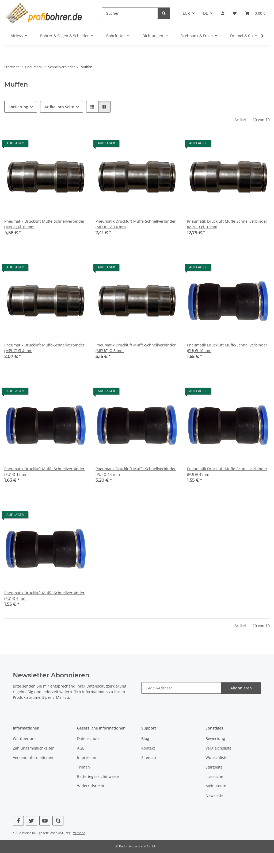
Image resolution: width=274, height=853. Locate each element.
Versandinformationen (33, 757)
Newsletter (215, 795)
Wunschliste (216, 757)
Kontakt (148, 748)
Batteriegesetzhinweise (98, 776)
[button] (223, 13)
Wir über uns (24, 738)
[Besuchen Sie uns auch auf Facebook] (18, 820)
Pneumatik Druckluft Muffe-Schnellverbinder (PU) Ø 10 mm (227, 347)
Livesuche (214, 776)
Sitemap (148, 757)
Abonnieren (241, 687)
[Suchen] (130, 13)
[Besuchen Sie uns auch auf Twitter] (31, 820)
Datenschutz (88, 738)
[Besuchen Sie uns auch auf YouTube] (44, 820)
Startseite (214, 767)
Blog (145, 738)
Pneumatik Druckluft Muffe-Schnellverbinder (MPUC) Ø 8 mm (136, 347)
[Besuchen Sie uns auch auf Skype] (57, 820)
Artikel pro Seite (59, 106)
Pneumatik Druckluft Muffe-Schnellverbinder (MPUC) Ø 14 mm (136, 224)
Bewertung (215, 738)
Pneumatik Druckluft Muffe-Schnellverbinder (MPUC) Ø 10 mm (44, 224)
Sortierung (18, 106)
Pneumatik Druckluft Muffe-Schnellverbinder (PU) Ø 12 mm (44, 471)
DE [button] (205, 13)
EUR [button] (186, 13)
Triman (83, 767)
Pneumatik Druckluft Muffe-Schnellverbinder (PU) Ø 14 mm (136, 471)
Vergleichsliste (218, 748)
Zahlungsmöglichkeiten (34, 748)
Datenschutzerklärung (106, 686)
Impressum (87, 757)
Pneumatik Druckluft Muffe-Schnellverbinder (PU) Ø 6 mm (44, 595)
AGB (81, 748)
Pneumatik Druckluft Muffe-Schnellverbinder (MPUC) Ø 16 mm (227, 224)
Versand (79, 833)
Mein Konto (216, 785)
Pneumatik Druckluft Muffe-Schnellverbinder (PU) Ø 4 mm (227, 471)
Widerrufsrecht (90, 785)
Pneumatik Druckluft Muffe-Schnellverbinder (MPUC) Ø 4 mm (44, 347)
